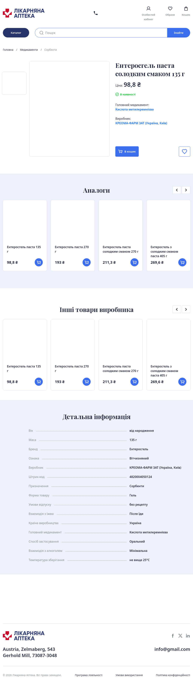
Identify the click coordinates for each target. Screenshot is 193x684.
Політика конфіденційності (173, 675)
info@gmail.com (172, 649)
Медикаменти (29, 49)
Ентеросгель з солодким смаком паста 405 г (164, 251)
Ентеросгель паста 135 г (24, 249)
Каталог (16, 33)
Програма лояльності (88, 675)
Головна (8, 49)
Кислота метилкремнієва (134, 109)
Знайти (178, 33)
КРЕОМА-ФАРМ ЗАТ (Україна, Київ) (141, 123)
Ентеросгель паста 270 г (72, 249)
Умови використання (129, 675)
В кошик (127, 151)
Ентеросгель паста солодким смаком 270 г (121, 249)
